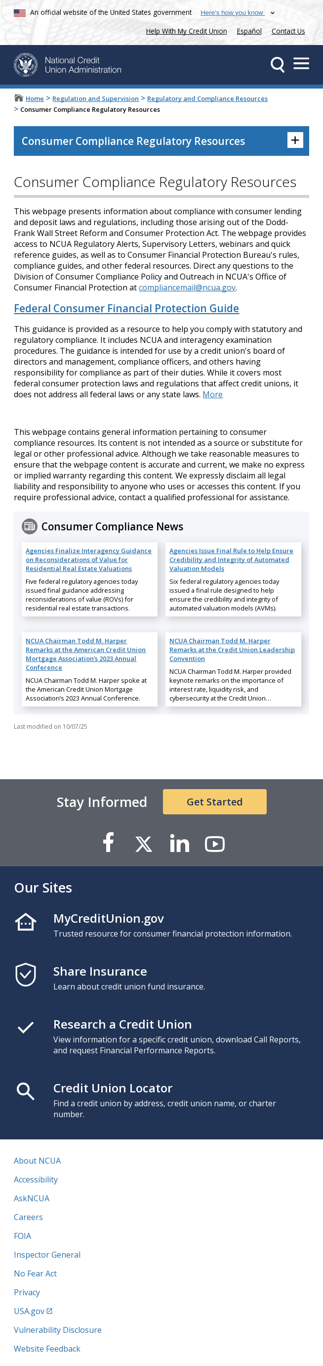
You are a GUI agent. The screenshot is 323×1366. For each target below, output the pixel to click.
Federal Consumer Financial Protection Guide (126, 308)
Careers (28, 1217)
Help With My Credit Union (184, 30)
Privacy (27, 1292)
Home (35, 98)
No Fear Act (35, 1273)
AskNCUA (31, 1198)
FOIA (22, 1235)
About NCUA (37, 1160)
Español (249, 31)
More (212, 394)
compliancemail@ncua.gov (187, 287)
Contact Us (288, 31)
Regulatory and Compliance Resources (207, 98)
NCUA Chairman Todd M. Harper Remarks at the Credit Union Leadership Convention (232, 649)
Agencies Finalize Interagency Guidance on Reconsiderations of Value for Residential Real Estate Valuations (89, 559)
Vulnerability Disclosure (58, 1329)
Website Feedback (47, 1348)
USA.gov (29, 1311)
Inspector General (47, 1254)
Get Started (215, 801)
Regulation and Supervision (95, 98)
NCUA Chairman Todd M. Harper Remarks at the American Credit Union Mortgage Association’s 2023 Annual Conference (86, 654)
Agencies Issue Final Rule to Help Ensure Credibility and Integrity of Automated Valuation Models (231, 559)
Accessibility (36, 1179)
